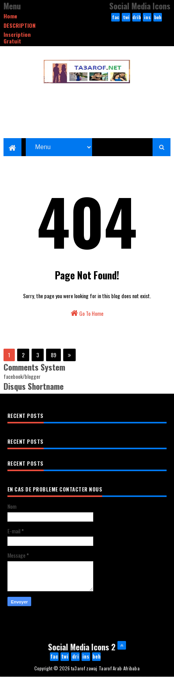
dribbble (136, 18)
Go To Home (87, 313)
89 (53, 355)
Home (10, 16)
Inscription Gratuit (17, 37)
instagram (147, 18)
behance (158, 18)
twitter (126, 18)
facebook (115, 18)
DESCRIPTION (20, 25)
